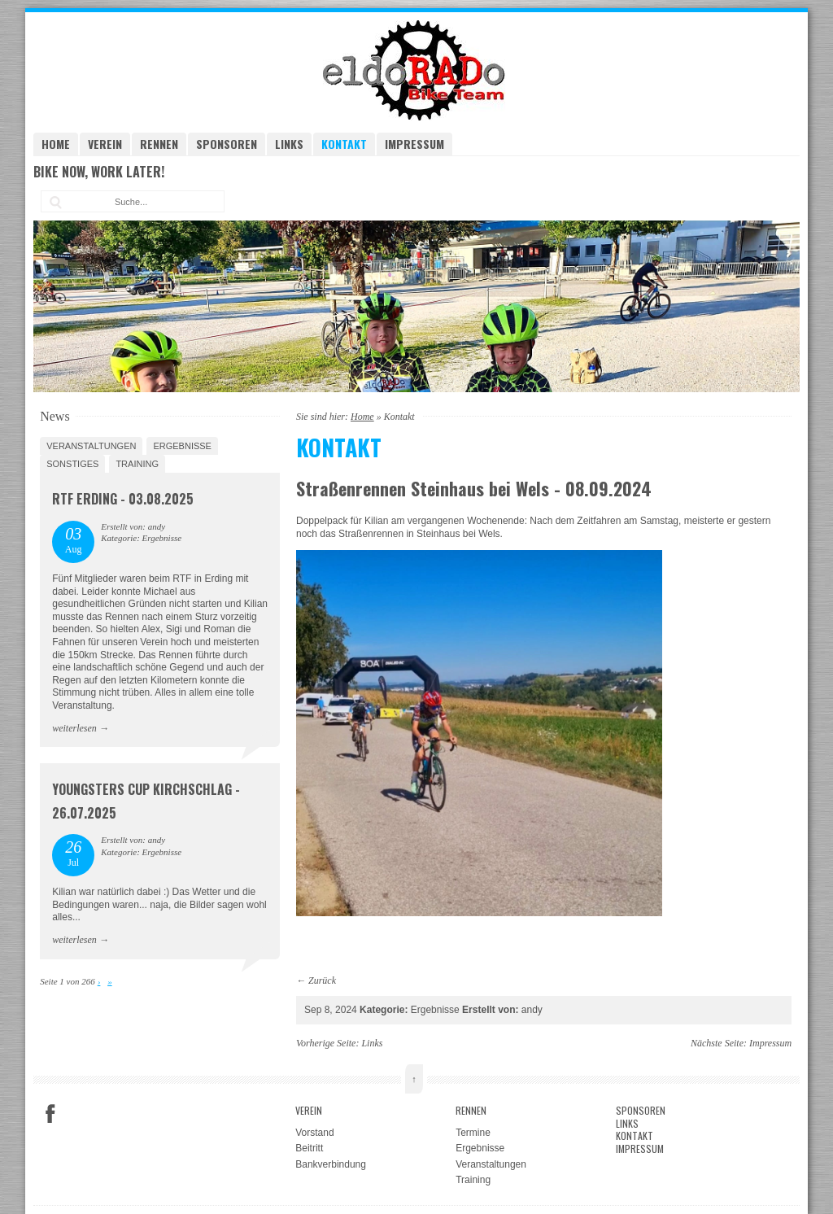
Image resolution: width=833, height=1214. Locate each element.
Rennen (159, 143)
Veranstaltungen (91, 446)
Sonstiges (72, 464)
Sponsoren (226, 143)
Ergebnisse (182, 446)
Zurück (322, 980)
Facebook (50, 1114)
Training (137, 464)
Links (289, 143)
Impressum (414, 143)
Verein (105, 143)
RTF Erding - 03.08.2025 (123, 499)
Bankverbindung (330, 1164)
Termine (473, 1132)
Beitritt (309, 1148)
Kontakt (344, 143)
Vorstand (314, 1132)
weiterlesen (74, 728)
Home (55, 143)
